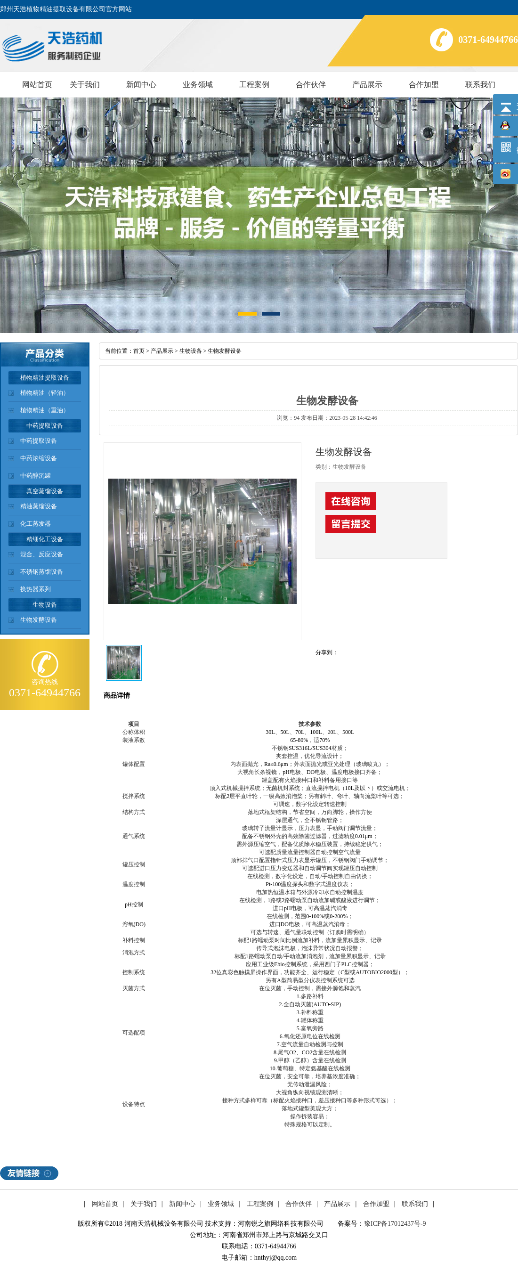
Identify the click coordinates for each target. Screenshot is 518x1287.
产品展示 (367, 85)
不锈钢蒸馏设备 (41, 571)
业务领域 (198, 85)
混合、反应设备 (41, 554)
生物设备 (190, 351)
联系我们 (480, 85)
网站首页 (37, 85)
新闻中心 (141, 85)
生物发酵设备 (38, 619)
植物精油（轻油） (44, 392)
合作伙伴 (311, 85)
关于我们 (85, 85)
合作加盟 (424, 85)
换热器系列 (35, 589)
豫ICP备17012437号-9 (395, 1223)
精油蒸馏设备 (38, 506)
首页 (139, 351)
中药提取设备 (38, 440)
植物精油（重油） (44, 410)
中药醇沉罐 (35, 475)
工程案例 (254, 85)
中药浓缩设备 (38, 458)
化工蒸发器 (35, 523)
